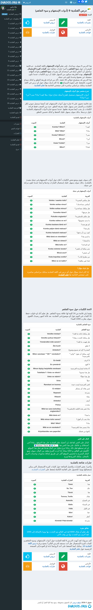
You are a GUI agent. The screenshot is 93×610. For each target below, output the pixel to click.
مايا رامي (13, 7)
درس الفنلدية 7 (14, 52)
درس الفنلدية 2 (14, 28)
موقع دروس (76, 602)
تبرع (18, 149)
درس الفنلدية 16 (14, 94)
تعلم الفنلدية (11, 9)
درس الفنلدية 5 (14, 42)
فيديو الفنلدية (15, 117)
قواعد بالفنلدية (85, 32)
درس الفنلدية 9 (14, 61)
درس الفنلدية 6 (14, 47)
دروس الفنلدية (49, 23)
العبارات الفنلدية (38, 469)
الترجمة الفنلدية (14, 108)
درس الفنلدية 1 (14, 23)
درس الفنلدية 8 (14, 56)
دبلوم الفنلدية (15, 113)
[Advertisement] (57, 51)
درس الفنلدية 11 (14, 70)
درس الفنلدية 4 (14, 38)
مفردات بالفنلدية (84, 23)
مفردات (17, 124)
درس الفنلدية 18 (14, 103)
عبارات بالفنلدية (48, 32)
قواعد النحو (16, 129)
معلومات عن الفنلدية (12, 19)
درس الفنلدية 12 (14, 75)
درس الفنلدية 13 (14, 80)
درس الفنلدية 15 (14, 89)
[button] (27, 2)
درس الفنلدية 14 (14, 84)
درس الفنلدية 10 (14, 66)
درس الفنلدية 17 (14, 99)
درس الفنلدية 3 (14, 33)
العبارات (17, 133)
